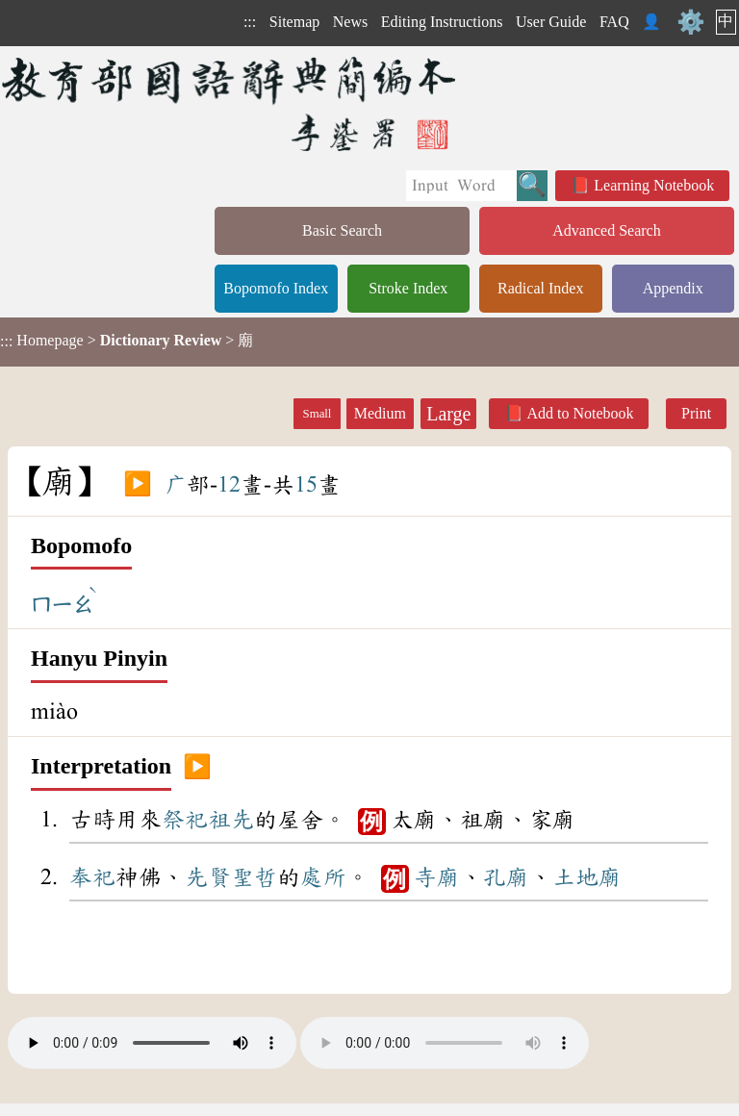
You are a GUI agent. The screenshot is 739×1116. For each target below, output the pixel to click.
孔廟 (506, 877)
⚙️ (690, 22)
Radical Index (540, 288)
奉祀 (92, 877)
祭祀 (185, 819)
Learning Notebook (654, 185)
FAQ (614, 21)
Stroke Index (408, 288)
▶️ (137, 484)
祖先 (231, 819)
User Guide (551, 21)
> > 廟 (126, 340)
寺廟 (437, 877)
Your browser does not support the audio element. (152, 1043)
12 (229, 484)
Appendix (673, 288)
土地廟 (587, 877)
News (350, 21)
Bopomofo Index (275, 288)
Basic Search (342, 230)
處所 (323, 877)
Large (448, 413)
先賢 (208, 877)
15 (306, 484)
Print (696, 413)
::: (249, 21)
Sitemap (294, 21)
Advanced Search (606, 230)
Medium (380, 413)
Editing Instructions (442, 21)
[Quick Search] (461, 185)
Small (317, 413)
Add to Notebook (579, 413)
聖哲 (254, 877)
